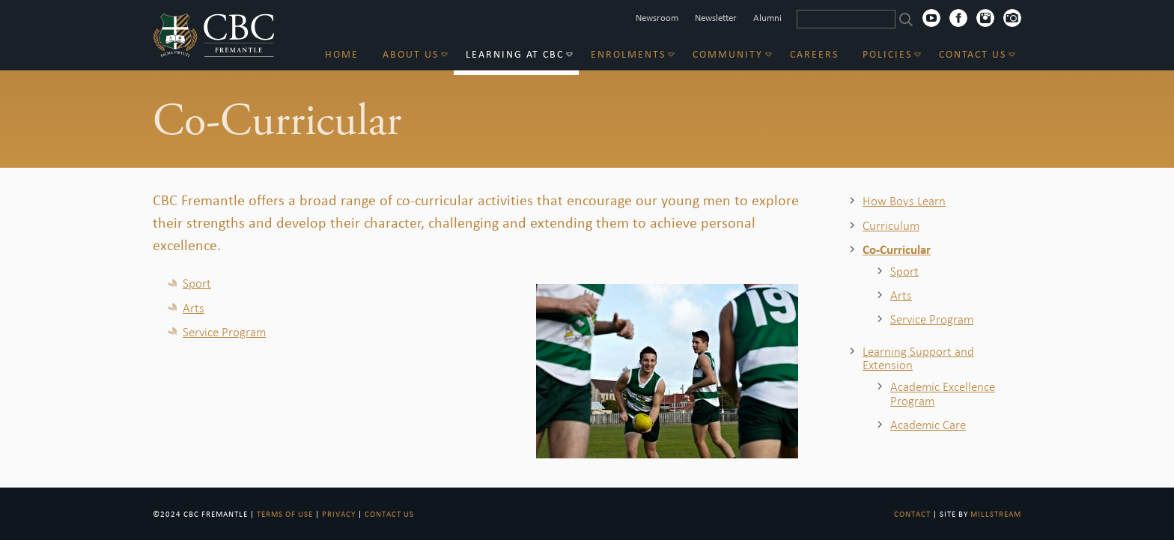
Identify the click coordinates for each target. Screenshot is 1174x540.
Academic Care (928, 424)
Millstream (995, 513)
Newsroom (657, 17)
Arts (193, 308)
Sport (197, 283)
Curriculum (891, 225)
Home (342, 54)
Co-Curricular (897, 249)
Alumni (767, 17)
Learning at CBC (515, 54)
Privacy (339, 513)
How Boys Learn (904, 200)
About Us (411, 54)
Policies (887, 54)
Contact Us (972, 54)
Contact (912, 513)
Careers (814, 54)
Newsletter (716, 17)
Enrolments (628, 54)
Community (728, 54)
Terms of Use (285, 513)
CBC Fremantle (214, 35)
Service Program (224, 332)
